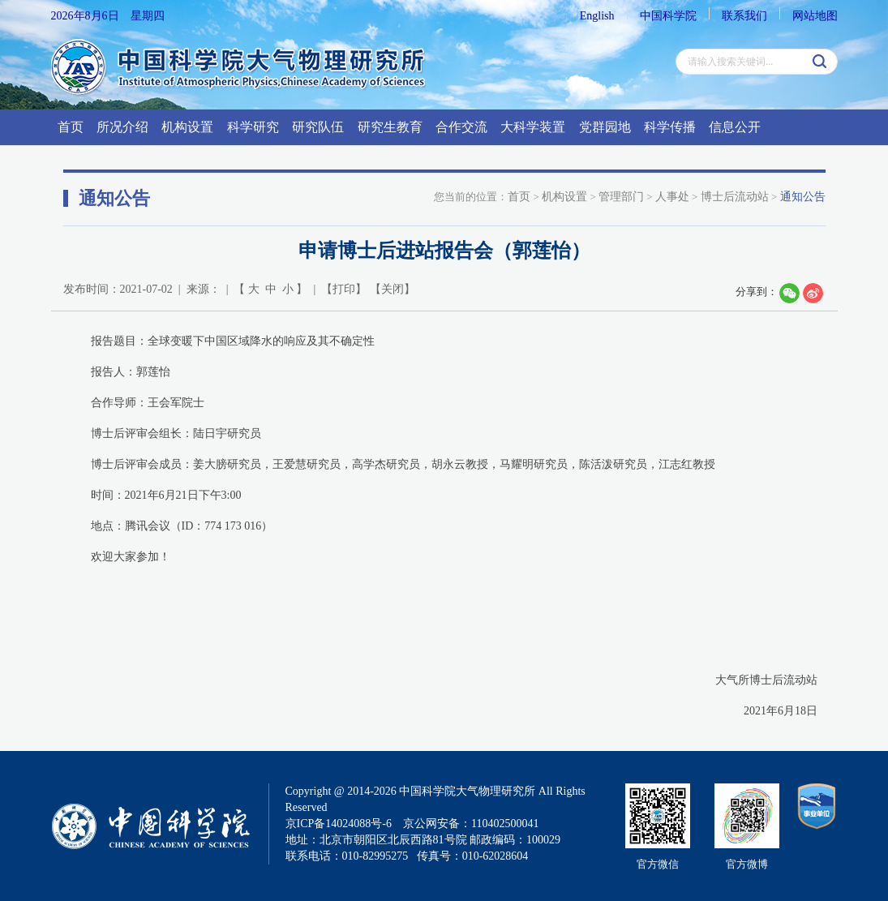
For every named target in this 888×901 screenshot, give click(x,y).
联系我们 (744, 16)
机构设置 (187, 127)
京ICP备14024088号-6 (338, 823)
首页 (71, 127)
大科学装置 (532, 127)
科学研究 (253, 127)
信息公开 (735, 127)
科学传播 (670, 127)
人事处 (672, 197)
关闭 (392, 289)
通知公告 (803, 197)
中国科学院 (668, 16)
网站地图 (815, 16)
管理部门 (621, 197)
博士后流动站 (735, 197)
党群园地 (605, 127)
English (597, 16)
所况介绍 (122, 127)
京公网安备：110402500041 (470, 823)
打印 (343, 289)
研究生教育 (390, 127)
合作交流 (461, 127)
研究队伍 (318, 127)
